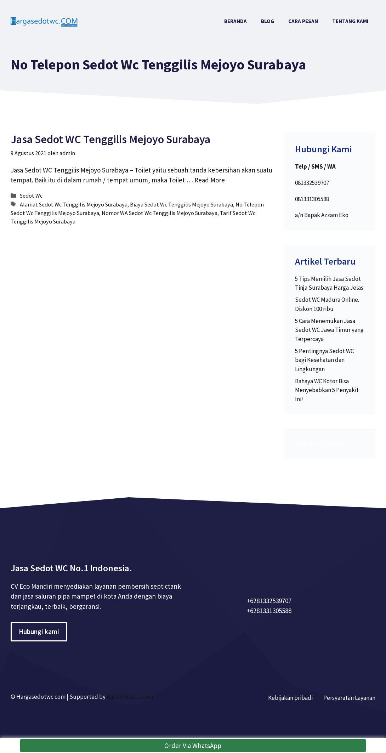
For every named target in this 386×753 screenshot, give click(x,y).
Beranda (235, 21)
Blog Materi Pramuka (321, 443)
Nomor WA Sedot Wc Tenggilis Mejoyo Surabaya (159, 212)
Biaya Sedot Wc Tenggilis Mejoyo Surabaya (181, 204)
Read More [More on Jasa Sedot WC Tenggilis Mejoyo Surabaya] (209, 180)
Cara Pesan (303, 21)
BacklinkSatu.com (130, 697)
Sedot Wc (31, 195)
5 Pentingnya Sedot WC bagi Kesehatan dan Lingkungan (324, 360)
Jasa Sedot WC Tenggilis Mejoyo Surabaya (110, 139)
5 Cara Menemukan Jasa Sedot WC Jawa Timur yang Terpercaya (329, 330)
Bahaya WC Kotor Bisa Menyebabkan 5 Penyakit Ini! (327, 390)
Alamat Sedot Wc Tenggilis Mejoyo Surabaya (73, 204)
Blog (267, 21)
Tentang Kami (350, 21)
